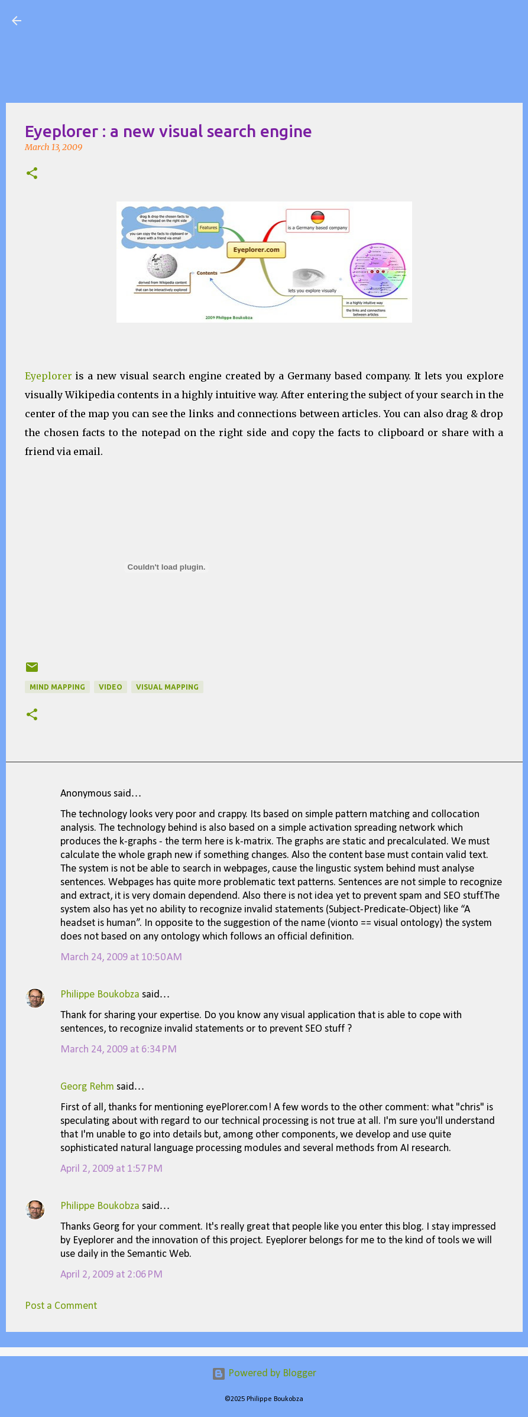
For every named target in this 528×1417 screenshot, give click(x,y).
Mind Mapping (57, 687)
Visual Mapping (100, 20)
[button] (32, 174)
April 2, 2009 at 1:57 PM (111, 1169)
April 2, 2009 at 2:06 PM (111, 1274)
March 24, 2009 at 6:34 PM (118, 1049)
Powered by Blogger (264, 1373)
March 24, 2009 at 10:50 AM (121, 957)
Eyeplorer (48, 376)
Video (110, 687)
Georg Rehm (87, 1087)
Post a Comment (61, 1306)
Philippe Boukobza (100, 994)
